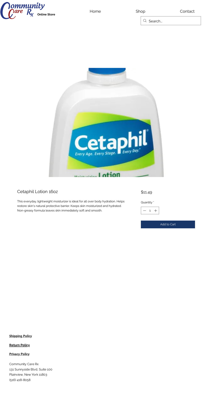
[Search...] (170, 21)
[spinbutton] (150, 210)
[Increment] (156, 210)
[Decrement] (144, 210)
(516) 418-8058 (19, 380)
